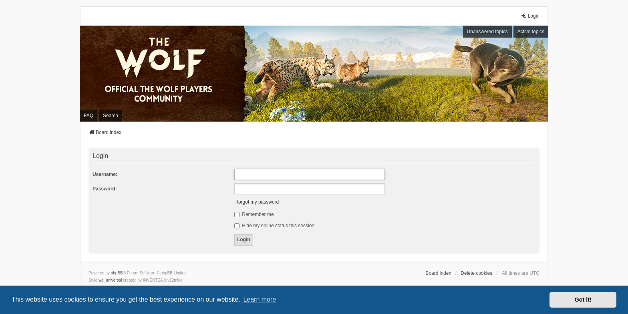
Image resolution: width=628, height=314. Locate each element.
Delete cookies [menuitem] (476, 273)
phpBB (117, 273)
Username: (105, 174)
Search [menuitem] (110, 115)
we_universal (110, 280)
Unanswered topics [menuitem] (487, 31)
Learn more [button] (259, 299)
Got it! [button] (583, 299)
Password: (105, 189)
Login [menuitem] (530, 16)
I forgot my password (256, 202)
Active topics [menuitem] (530, 31)
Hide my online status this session (274, 225)
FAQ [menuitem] (88, 115)
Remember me (254, 214)
